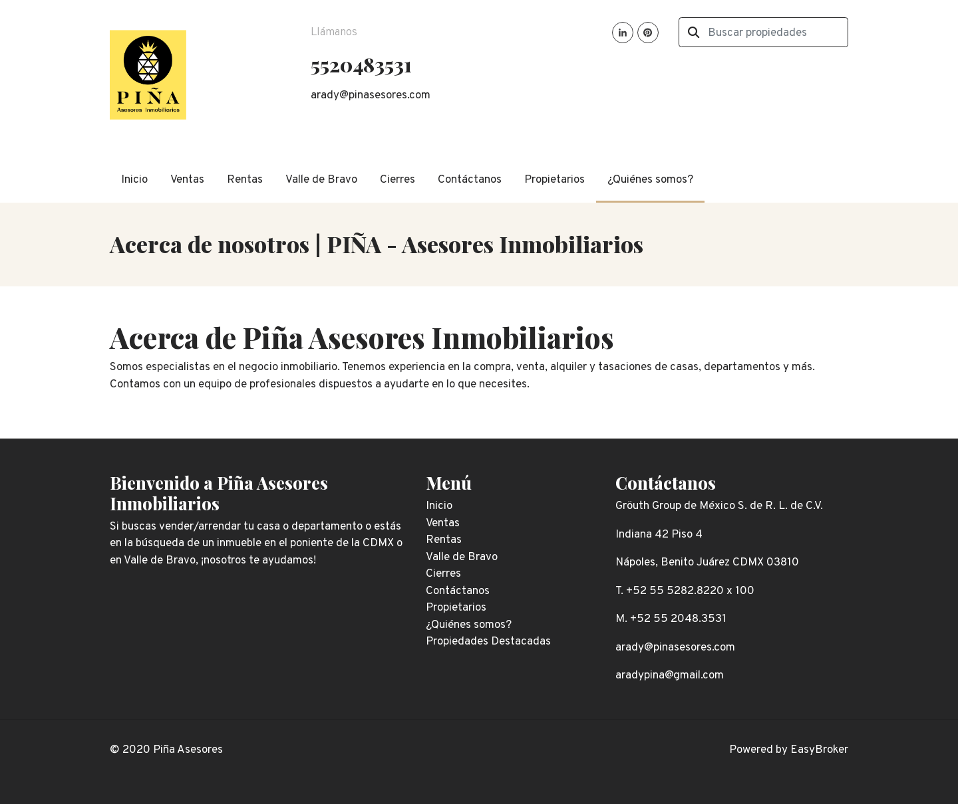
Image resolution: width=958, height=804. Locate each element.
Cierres (397, 180)
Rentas (245, 180)
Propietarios (554, 180)
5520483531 (361, 64)
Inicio (134, 180)
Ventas (187, 180)
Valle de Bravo (321, 180)
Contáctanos (470, 180)
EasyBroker (819, 750)
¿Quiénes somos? (650, 180)
